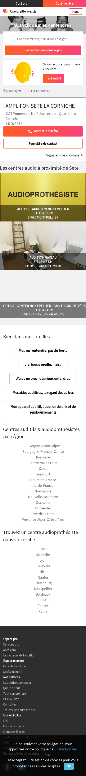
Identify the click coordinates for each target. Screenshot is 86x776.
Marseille (43, 554)
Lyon (43, 560)
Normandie (43, 491)
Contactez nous (13, 726)
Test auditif (53, 78)
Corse (43, 468)
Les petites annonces (17, 683)
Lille (43, 600)
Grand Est (43, 474)
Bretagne (43, 457)
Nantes (43, 577)
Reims (43, 611)
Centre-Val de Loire (43, 463)
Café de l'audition (14, 666)
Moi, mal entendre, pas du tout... (43, 350)
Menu (75, 11)
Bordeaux (43, 594)
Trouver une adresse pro (19, 710)
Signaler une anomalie (63, 155)
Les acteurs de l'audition (19, 655)
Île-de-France (43, 485)
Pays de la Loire (43, 514)
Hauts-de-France (43, 480)
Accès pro (9, 650)
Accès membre (12, 672)
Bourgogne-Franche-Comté (43, 451)
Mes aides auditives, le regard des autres (43, 392)
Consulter (9, 704)
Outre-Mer (43, 508)
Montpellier (43, 588)
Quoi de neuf (11, 688)
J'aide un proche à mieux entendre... (43, 378)
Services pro (11, 644)
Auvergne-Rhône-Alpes (43, 446)
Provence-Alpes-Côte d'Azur (43, 519)
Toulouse (43, 566)
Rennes (43, 605)
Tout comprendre (14, 693)
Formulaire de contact (43, 144)
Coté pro (21, 3)
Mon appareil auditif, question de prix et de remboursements (43, 409)
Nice (43, 571)
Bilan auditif (11, 699)
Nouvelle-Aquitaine (43, 497)
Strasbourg (43, 583)
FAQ (5, 721)
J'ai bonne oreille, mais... (43, 364)
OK (69, 766)
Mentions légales (14, 732)
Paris (43, 549)
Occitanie (43, 502)
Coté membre (64, 3)
